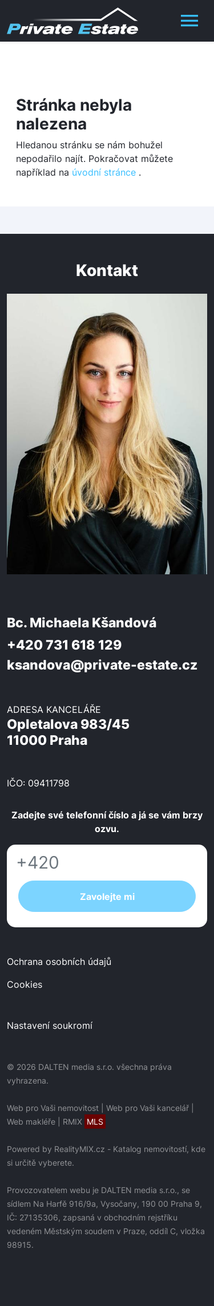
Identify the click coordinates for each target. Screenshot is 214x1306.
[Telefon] (107, 863)
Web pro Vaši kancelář (147, 1108)
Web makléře (31, 1121)
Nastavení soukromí (49, 1025)
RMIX (84, 1121)
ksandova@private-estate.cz (102, 665)
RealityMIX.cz (79, 1149)
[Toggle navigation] (189, 20)
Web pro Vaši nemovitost (53, 1108)
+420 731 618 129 (64, 645)
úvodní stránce (104, 172)
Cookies (24, 984)
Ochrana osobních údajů (59, 961)
